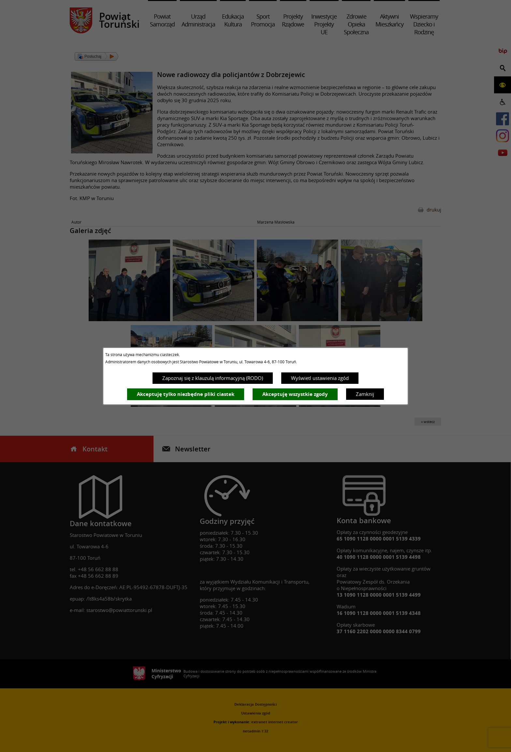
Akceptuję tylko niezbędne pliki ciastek (185, 394)
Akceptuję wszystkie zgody (295, 394)
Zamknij (365, 394)
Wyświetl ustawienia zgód (320, 378)
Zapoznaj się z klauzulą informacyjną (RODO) (212, 378)
